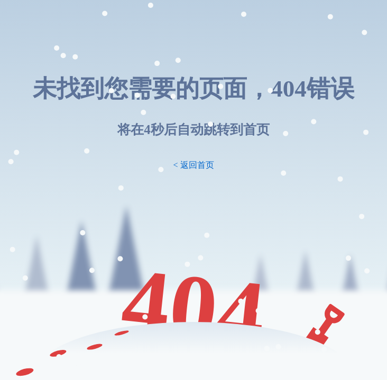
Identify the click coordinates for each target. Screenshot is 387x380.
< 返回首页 (193, 164)
